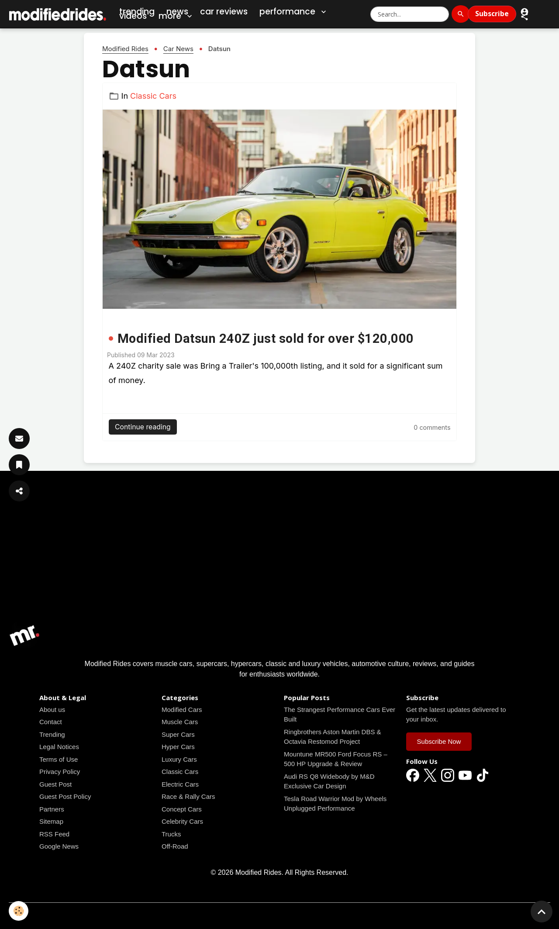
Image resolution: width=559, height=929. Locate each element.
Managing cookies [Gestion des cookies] (279, 915)
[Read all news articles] (279, 209)
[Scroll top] (541, 911)
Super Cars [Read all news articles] (178, 734)
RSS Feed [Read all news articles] (54, 834)
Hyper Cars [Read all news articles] (178, 746)
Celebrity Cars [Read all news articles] (182, 821)
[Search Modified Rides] (409, 14)
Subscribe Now (439, 741)
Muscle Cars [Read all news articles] (180, 721)
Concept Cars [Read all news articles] (182, 809)
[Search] (461, 14)
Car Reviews (224, 11)
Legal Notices (59, 746)
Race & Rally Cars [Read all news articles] (188, 796)
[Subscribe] (19, 438)
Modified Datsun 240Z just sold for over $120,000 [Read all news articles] (265, 338)
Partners (51, 809)
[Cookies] (18, 911)
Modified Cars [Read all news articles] (182, 709)
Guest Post (55, 784)
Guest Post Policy (65, 796)
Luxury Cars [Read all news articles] (179, 759)
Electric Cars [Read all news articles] (180, 784)
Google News (59, 846)
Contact (50, 721)
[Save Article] (19, 464)
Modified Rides (125, 49)
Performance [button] (293, 12)
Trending (52, 734)
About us (52, 709)
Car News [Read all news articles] (178, 49)
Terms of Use (58, 759)
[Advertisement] (279, 558)
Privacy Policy (59, 771)
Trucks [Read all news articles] (171, 834)
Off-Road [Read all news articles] (175, 846)
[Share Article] (19, 490)
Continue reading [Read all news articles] (143, 427)
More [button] (176, 16)
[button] (524, 16)
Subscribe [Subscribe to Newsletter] (492, 13)
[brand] (58, 14)
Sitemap (51, 821)
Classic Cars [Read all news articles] (153, 95)
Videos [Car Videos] (133, 16)
